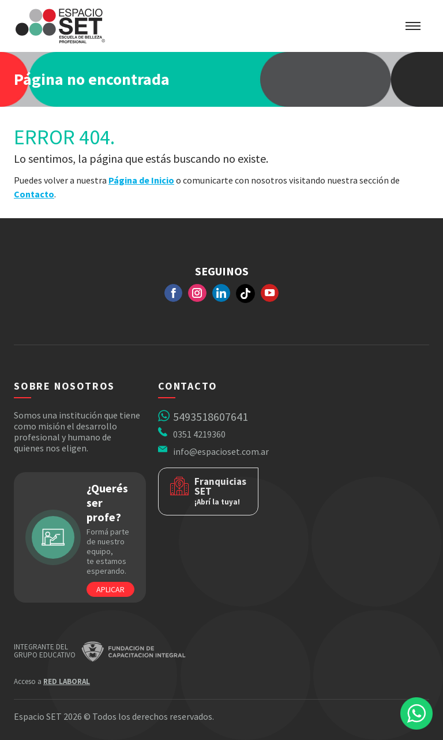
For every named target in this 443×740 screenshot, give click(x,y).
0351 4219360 (199, 434)
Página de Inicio (141, 180)
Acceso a (52, 681)
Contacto (34, 194)
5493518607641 (210, 416)
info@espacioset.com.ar (221, 451)
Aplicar (110, 589)
